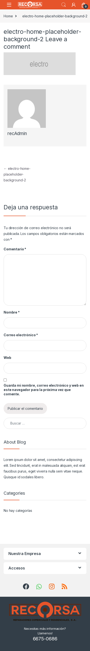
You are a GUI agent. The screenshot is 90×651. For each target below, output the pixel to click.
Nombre (12, 312)
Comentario (15, 249)
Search (63, 4)
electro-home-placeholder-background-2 (17, 174)
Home (8, 16)
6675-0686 (45, 639)
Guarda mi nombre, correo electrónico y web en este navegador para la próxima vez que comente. (44, 389)
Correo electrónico (21, 335)
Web (7, 358)
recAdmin (17, 133)
